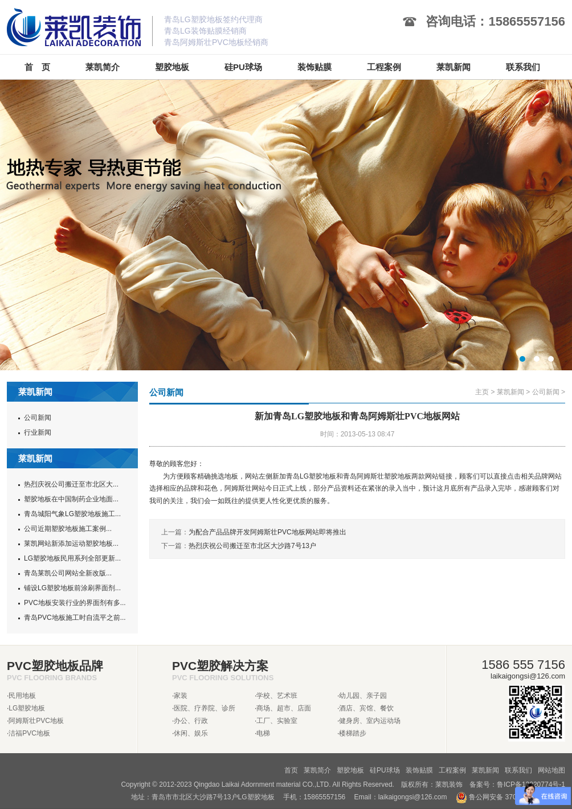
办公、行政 (191, 721)
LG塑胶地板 (27, 708)
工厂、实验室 (276, 721)
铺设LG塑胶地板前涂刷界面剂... (72, 588)
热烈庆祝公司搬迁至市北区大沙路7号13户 (252, 546)
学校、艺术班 (276, 696)
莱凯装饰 (449, 784)
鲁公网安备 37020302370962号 (510, 797)
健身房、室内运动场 (370, 721)
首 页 (37, 67)
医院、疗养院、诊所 (204, 708)
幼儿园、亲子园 (363, 696)
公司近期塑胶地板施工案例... (68, 529)
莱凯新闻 (510, 392)
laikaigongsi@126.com (412, 797)
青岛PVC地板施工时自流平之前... (75, 618)
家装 (180, 696)
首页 (291, 770)
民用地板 (22, 696)
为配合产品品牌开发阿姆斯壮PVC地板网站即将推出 (267, 532)
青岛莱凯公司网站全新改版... (68, 573)
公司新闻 (37, 418)
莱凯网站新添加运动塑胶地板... (71, 543)
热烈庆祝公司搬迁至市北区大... (71, 484)
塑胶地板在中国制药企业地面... (71, 499)
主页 (482, 392)
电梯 (263, 733)
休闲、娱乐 (191, 733)
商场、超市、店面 (283, 708)
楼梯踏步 (352, 733)
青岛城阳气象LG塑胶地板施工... (72, 514)
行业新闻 (37, 432)
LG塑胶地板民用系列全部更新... (72, 558)
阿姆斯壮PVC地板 (36, 721)
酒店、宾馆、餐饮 (366, 708)
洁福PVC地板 (29, 733)
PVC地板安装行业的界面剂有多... (75, 603)
